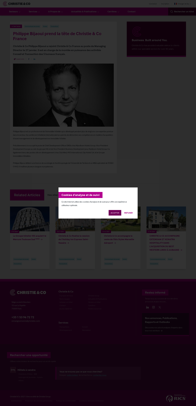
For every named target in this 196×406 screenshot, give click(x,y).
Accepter (115, 213)
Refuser (128, 213)
